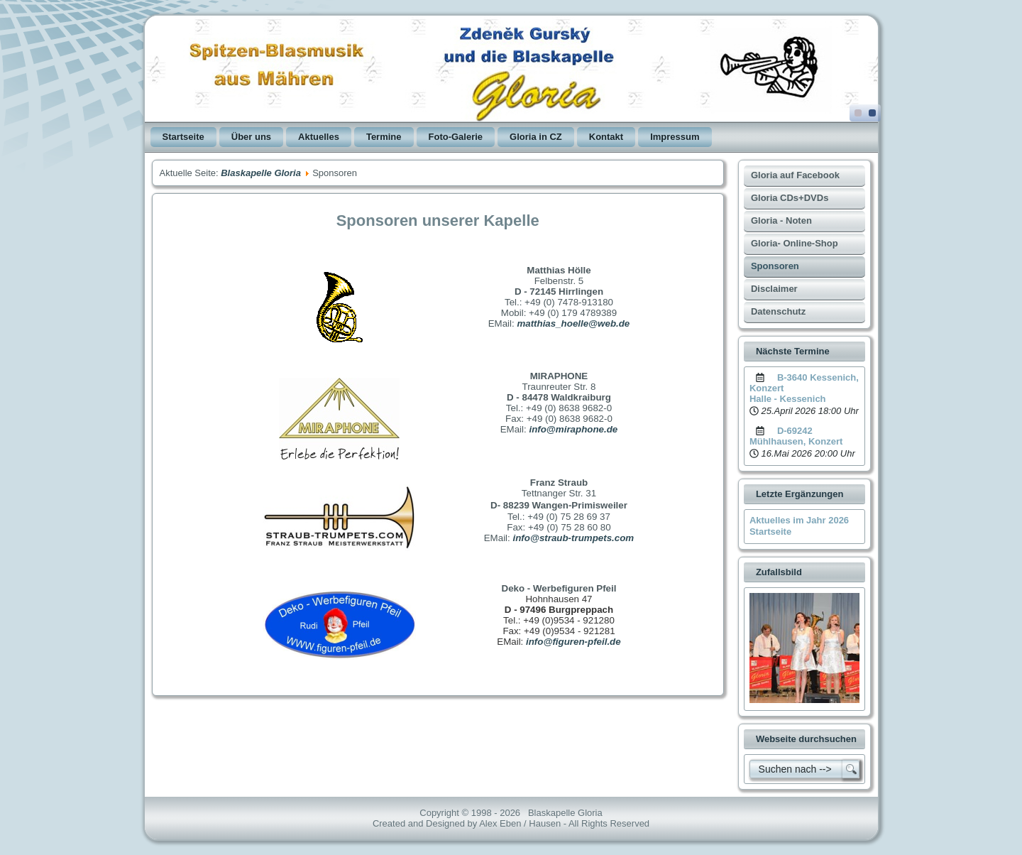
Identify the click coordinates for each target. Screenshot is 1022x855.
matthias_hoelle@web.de (573, 323)
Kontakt (606, 136)
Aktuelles (318, 136)
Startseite (183, 136)
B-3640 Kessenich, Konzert (804, 382)
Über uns (251, 136)
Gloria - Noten (781, 220)
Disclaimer (774, 288)
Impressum (674, 136)
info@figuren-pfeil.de (573, 641)
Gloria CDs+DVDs (789, 197)
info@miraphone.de (573, 429)
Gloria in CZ (536, 136)
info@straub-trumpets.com (573, 538)
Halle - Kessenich (787, 398)
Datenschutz (778, 311)
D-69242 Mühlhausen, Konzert (795, 436)
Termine (384, 136)
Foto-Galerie (456, 136)
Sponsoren (775, 266)
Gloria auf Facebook (795, 175)
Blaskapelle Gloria (261, 173)
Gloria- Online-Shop (794, 243)
